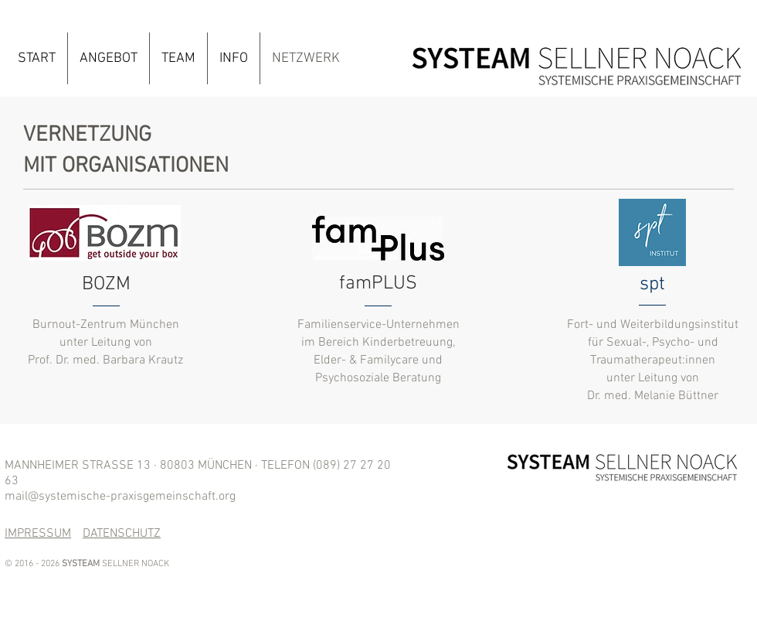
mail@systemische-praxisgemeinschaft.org (120, 496)
